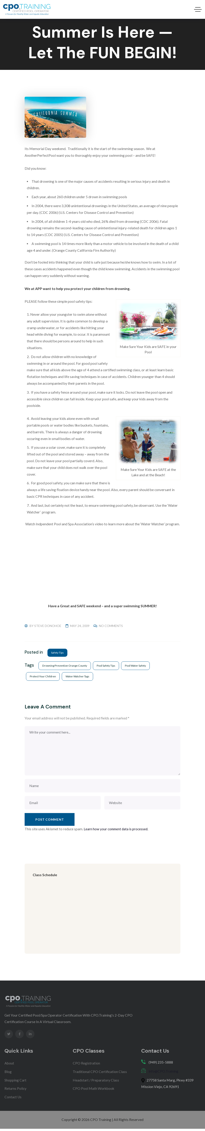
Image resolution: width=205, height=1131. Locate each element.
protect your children (43, 676)
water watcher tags (78, 676)
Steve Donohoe (47, 626)
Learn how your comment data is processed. (117, 830)
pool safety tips (107, 665)
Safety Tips (57, 652)
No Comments (111, 626)
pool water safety (138, 665)
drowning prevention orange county (65, 665)
